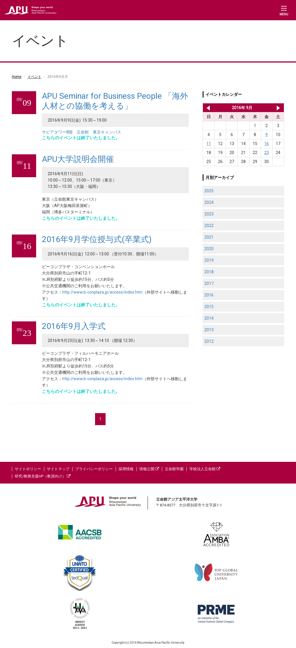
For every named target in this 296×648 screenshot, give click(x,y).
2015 (209, 306)
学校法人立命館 (204, 469)
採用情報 (126, 469)
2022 (209, 225)
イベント (34, 77)
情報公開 (149, 469)
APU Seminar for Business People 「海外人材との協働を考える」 (115, 101)
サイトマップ (58, 469)
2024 (209, 202)
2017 (209, 283)
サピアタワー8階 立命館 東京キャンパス (81, 132)
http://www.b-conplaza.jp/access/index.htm (102, 292)
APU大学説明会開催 (78, 159)
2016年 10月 (278, 108)
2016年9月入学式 (74, 326)
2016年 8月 (207, 108)
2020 (209, 248)
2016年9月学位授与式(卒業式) (97, 239)
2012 (209, 341)
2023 (209, 214)
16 (266, 143)
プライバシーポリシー (94, 469)
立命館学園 (174, 469)
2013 (209, 329)
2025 (209, 190)
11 (208, 143)
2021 (209, 237)
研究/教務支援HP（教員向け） (43, 476)
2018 (209, 272)
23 (266, 152)
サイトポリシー (28, 469)
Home (16, 77)
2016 (209, 295)
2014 (209, 318)
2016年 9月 (242, 107)
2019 (209, 260)
